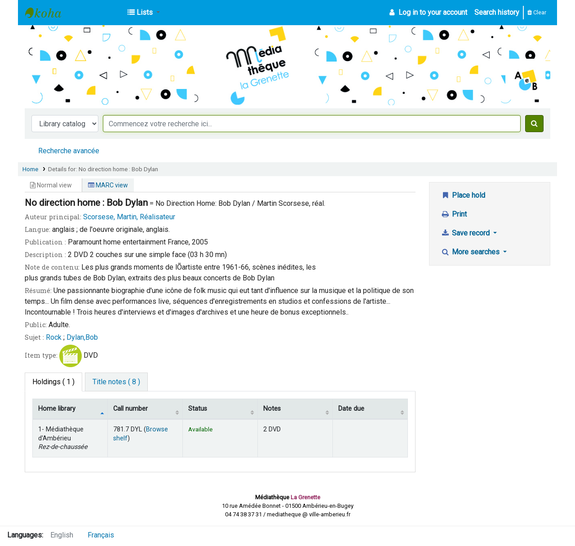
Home (30, 169)
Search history (496, 12)
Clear (536, 12)
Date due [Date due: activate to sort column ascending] (351, 409)
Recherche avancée (68, 150)
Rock (54, 337)
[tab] (116, 382)
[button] (144, 13)
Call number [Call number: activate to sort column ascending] (130, 409)
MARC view (108, 185)
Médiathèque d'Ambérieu (47, 13)
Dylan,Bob (82, 337)
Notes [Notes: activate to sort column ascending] (272, 409)
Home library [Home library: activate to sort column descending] (56, 409)
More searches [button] (471, 252)
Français (101, 535)
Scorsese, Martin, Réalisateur (129, 217)
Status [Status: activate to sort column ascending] (197, 409)
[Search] (534, 123)
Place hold (463, 195)
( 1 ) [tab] (53, 381)
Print (454, 214)
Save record (466, 233)
